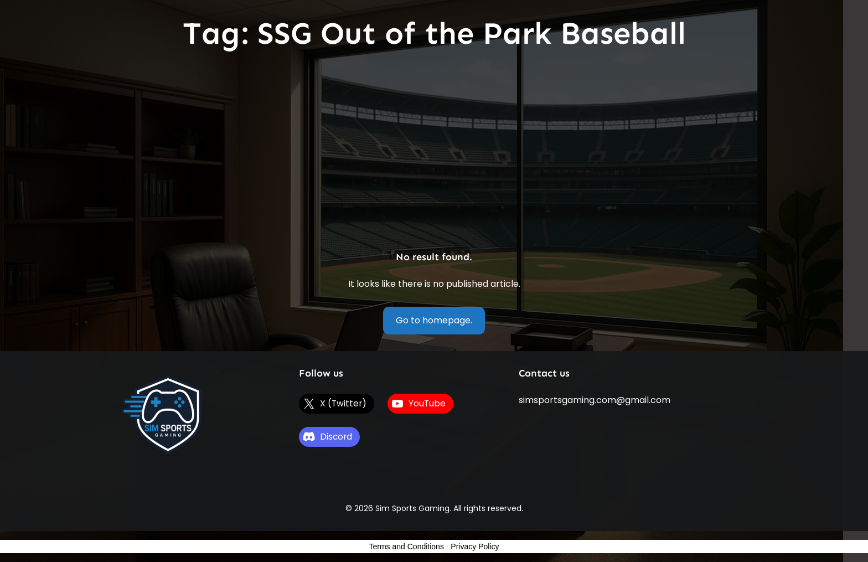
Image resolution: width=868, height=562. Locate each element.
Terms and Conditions (406, 546)
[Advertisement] (434, 152)
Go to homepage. (434, 320)
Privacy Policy (475, 546)
